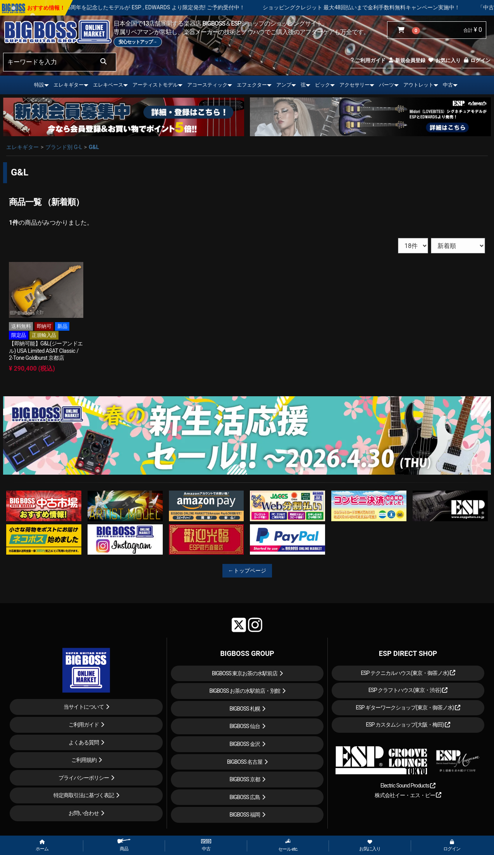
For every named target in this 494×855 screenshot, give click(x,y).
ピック (322, 85)
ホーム (42, 845)
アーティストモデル (155, 85)
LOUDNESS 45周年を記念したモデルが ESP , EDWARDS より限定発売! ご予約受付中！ (166, 7)
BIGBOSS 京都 (244, 779)
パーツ (386, 85)
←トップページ (247, 570)
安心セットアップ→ (138, 42)
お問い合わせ (84, 813)
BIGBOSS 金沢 (244, 744)
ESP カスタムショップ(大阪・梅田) (408, 724)
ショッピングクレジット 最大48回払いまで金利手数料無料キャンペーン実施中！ (387, 7)
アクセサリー (354, 85)
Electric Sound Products (407, 785)
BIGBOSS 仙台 (244, 726)
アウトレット (418, 85)
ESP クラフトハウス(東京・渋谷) (408, 690)
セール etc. (288, 845)
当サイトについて (84, 707)
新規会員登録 (406, 60)
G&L (94, 147)
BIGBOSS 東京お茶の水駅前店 (245, 673)
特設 (39, 85)
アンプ (283, 85)
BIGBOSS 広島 (244, 797)
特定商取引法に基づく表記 (83, 795)
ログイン (477, 60)
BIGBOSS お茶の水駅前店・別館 (244, 691)
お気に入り (444, 60)
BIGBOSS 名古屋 (245, 762)
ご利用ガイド (368, 60)
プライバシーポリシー (84, 778)
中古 (448, 85)
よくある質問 (84, 742)
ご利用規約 (83, 760)
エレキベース (108, 85)
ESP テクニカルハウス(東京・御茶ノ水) (408, 673)
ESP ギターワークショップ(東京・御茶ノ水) (408, 707)
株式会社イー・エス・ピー (408, 795)
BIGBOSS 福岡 (244, 815)
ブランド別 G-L (63, 147)
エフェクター (252, 85)
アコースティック (207, 85)
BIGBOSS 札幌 (244, 709)
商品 (124, 845)
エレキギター (68, 85)
